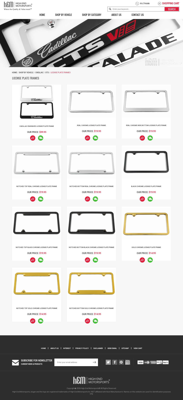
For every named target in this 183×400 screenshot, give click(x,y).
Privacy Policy (81, 348)
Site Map (126, 348)
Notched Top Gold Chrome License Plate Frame (36, 308)
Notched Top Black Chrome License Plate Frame (36, 247)
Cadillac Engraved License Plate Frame (36, 126)
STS (47, 73)
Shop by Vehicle (63, 15)
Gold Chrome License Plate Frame (146, 247)
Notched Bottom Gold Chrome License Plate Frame (91, 308)
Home (42, 15)
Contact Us (138, 15)
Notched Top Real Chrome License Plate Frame (36, 186)
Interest (66, 348)
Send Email (113, 348)
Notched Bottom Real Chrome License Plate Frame (91, 186)
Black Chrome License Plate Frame (146, 186)
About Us (116, 15)
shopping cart (170, 3)
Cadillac (39, 73)
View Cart (139, 348)
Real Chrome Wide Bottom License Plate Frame (146, 125)
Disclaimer (98, 348)
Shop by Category (91, 15)
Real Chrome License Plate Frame (91, 125)
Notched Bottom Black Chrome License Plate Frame (91, 247)
